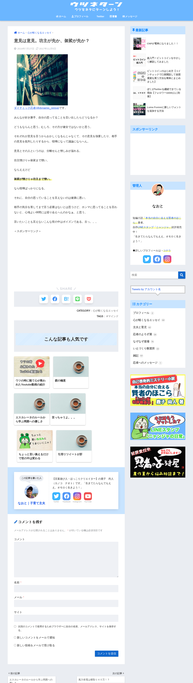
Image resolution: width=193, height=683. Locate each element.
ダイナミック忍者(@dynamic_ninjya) (36, 107)
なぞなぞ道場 (143, 342)
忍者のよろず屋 (145, 334)
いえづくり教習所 (146, 349)
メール (19, 562)
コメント (19, 504)
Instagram (77, 467)
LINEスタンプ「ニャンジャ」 (154, 227)
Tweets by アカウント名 (146, 289)
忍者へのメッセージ (148, 363)
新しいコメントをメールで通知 (36, 602)
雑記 (138, 356)
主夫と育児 (142, 327)
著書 (113, 16)
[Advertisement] (66, 255)
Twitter (99, 16)
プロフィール (80, 16)
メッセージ (129, 16)
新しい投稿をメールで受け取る (36, 610)
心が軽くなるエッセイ (105, 311)
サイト (18, 577)
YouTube (88, 467)
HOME (96, 670)
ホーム (61, 16)
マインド (113, 316)
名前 (17, 547)
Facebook (67, 467)
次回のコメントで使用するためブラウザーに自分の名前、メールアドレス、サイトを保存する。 (67, 593)
